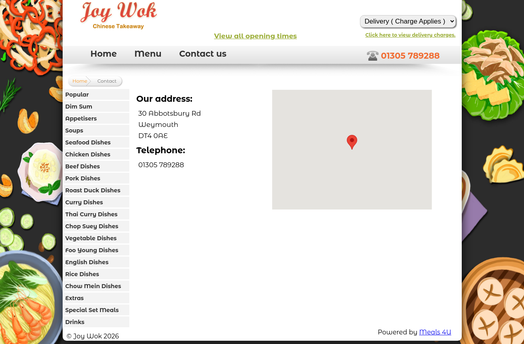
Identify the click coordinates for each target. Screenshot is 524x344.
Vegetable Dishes (91, 238)
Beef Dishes (82, 166)
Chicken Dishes (88, 154)
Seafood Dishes (88, 142)
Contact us (203, 54)
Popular (77, 94)
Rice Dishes (82, 274)
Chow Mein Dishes (93, 286)
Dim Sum (79, 106)
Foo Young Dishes (92, 250)
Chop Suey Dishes (92, 226)
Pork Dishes (83, 178)
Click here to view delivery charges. (411, 35)
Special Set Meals (92, 310)
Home (104, 54)
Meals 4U (435, 332)
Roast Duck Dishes (93, 190)
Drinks (75, 322)
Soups (74, 130)
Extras (74, 298)
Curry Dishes (84, 202)
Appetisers (81, 118)
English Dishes (87, 262)
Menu (148, 54)
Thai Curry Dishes (91, 214)
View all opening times (255, 36)
